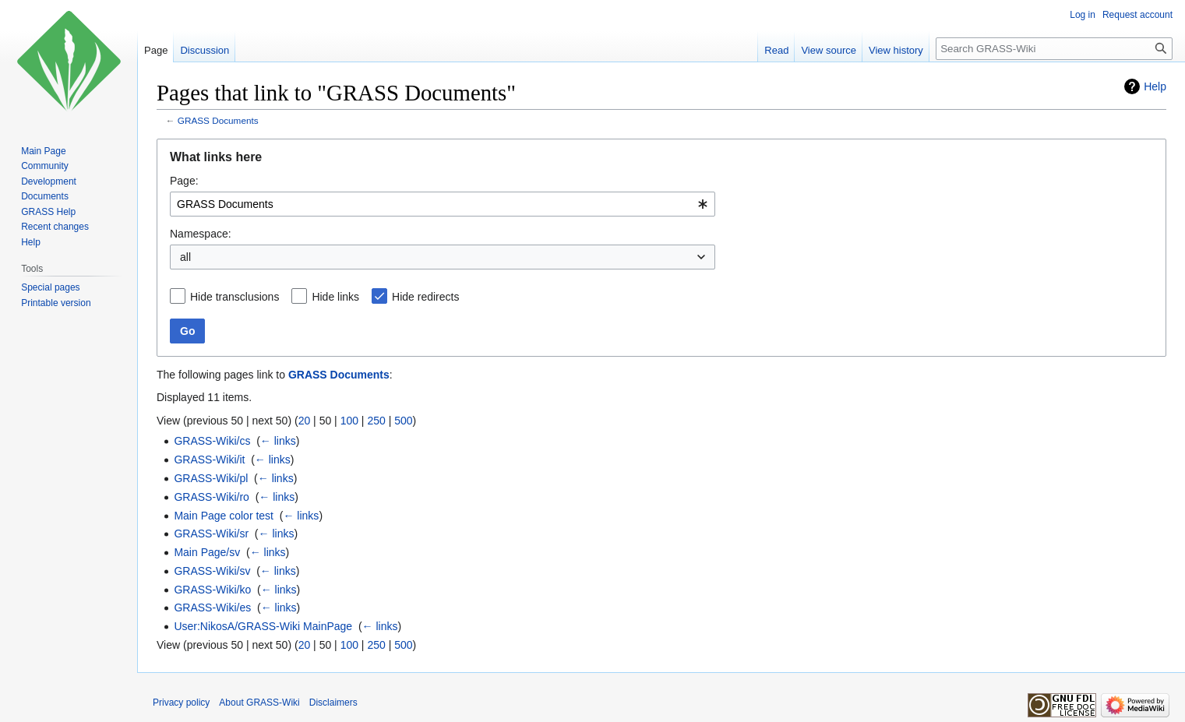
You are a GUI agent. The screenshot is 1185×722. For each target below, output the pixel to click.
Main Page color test (223, 515)
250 (376, 420)
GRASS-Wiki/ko (212, 589)
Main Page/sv (207, 552)
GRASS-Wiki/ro (211, 497)
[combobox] (442, 204)
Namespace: (200, 233)
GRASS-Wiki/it (209, 459)
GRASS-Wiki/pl (211, 478)
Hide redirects (425, 297)
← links (278, 441)
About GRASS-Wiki (259, 702)
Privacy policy (181, 702)
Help (1155, 86)
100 (349, 420)
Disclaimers (333, 702)
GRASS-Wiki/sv (212, 571)
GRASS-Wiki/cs (212, 441)
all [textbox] (185, 257)
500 (403, 420)
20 (304, 420)
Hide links (335, 297)
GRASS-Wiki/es (212, 607)
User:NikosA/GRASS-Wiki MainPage (263, 626)
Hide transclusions (234, 297)
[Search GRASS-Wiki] (1054, 48)
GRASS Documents (218, 120)
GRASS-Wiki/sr (211, 533)
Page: (184, 180)
